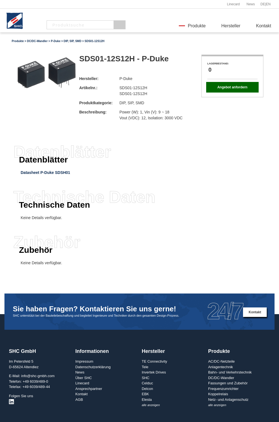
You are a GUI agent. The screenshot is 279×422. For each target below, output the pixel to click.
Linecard (233, 4)
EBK (145, 394)
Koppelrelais (218, 394)
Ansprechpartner (88, 389)
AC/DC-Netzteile (221, 361)
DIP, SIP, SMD (72, 41)
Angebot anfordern (232, 87)
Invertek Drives (154, 372)
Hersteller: (88, 78)
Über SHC (83, 378)
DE (263, 4)
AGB (79, 399)
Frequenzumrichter (223, 389)
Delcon (147, 389)
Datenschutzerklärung (92, 367)
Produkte (197, 25)
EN (268, 4)
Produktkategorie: (96, 103)
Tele (145, 367)
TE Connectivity (154, 361)
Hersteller (230, 25)
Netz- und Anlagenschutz (228, 399)
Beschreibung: (93, 112)
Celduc (147, 383)
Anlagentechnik (220, 367)
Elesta (147, 399)
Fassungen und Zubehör (228, 383)
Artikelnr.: (88, 88)
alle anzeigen (151, 405)
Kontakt (263, 25)
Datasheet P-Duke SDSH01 (45, 172)
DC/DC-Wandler (37, 41)
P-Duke (55, 41)
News (250, 4)
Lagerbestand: (218, 63)
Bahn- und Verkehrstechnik (230, 372)
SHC (145, 378)
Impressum (84, 361)
